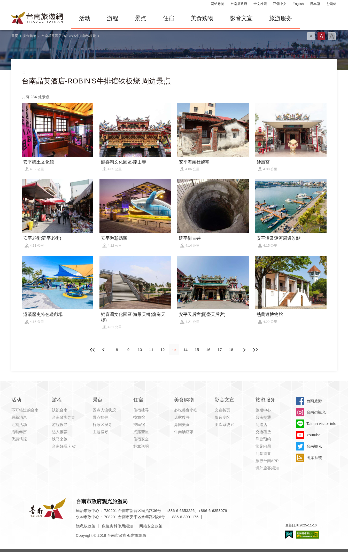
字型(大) (332, 36)
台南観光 (314, 446)
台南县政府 (238, 4)
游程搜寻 (59, 424)
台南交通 (263, 417)
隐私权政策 (85, 526)
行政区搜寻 (102, 424)
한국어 (331, 4)
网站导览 (217, 4)
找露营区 (141, 432)
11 (151, 349)
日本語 (315, 4)
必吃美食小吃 (185, 410)
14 (185, 349)
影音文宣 (241, 18)
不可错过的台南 (24, 410)
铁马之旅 (59, 439)
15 (197, 349)
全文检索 (260, 4)
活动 (84, 18)
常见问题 (263, 446)
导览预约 (263, 439)
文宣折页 (222, 410)
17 (220, 349)
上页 (244, 350)
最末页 (255, 350)
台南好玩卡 (61, 446)
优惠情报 (19, 439)
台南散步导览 (63, 417)
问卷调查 (263, 453)
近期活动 (19, 424)
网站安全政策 (151, 526)
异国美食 (182, 424)
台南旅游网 (37, 18)
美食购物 (202, 18)
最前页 (92, 350)
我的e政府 (289, 535)
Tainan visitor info (321, 423)
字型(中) (321, 36)
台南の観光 (316, 412)
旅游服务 (280, 18)
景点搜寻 (100, 417)
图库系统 (222, 424)
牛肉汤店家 (184, 432)
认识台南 (59, 410)
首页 (14, 36)
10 (140, 349)
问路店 (261, 424)
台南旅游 (314, 401)
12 (162, 349)
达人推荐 (59, 432)
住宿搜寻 (141, 410)
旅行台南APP (267, 460)
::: (206, 4)
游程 (112, 18)
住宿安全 (141, 439)
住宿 (168, 18)
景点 (140, 18)
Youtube (313, 435)
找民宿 (139, 424)
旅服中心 (263, 410)
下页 (104, 350)
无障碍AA (307, 535)
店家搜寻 (182, 417)
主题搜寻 (100, 432)
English (298, 4)
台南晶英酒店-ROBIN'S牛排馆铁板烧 (68, 36)
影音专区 (222, 417)
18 (231, 349)
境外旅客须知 (267, 468)
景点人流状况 (104, 410)
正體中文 (280, 4)
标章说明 (141, 446)
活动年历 (19, 432)
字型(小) (311, 36)
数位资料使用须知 (117, 526)
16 (208, 349)
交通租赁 (263, 432)
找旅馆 (139, 417)
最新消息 (19, 417)
